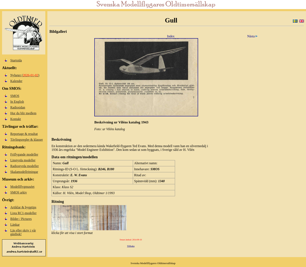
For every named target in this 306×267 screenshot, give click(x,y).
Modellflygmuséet (22, 186)
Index (170, 36)
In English (17, 101)
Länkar (15, 224)
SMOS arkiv (18, 192)
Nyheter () (24, 75)
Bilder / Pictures (21, 219)
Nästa (253, 36)
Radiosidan (17, 107)
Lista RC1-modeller (23, 213)
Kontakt (15, 119)
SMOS (14, 96)
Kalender (16, 81)
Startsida (16, 60)
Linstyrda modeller (22, 160)
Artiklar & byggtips (23, 207)
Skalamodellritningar (24, 172)
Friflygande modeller (24, 154)
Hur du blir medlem (23, 113)
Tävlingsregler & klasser (26, 139)
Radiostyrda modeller (24, 166)
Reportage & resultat (24, 134)
